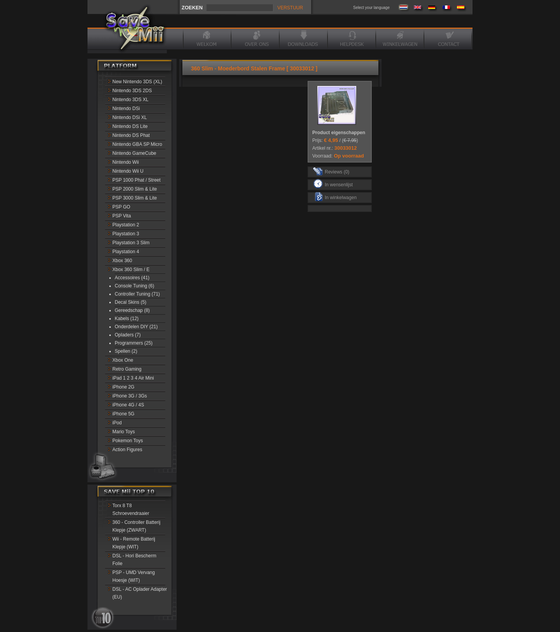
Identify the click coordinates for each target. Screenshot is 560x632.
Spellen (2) (126, 351)
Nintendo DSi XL (129, 117)
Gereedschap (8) (132, 310)
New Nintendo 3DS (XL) (137, 81)
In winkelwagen (336, 196)
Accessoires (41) (132, 277)
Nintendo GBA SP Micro (137, 144)
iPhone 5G (123, 414)
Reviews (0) (331, 170)
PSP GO (121, 207)
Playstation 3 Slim (130, 242)
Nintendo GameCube (134, 153)
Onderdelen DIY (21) (136, 326)
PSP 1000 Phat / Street (136, 180)
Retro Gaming (127, 369)
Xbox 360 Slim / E (130, 269)
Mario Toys (123, 431)
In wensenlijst (333, 183)
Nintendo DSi (126, 108)
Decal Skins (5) (130, 302)
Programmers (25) (133, 343)
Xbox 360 (122, 260)
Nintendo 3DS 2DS (132, 90)
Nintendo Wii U (128, 171)
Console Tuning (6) (134, 286)
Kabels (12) (126, 318)
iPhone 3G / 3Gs (129, 396)
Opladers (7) (128, 335)
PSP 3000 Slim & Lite (134, 198)
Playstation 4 (125, 251)
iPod (117, 422)
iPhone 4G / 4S (128, 405)
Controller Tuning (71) (137, 294)
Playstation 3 (125, 233)
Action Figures (127, 449)
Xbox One (122, 360)
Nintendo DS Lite (130, 126)
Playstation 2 (125, 225)
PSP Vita (121, 216)
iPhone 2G (123, 387)
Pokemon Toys (127, 440)
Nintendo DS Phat (131, 135)
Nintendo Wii (125, 162)
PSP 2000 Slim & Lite (134, 189)
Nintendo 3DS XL (130, 99)
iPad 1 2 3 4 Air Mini (133, 378)
